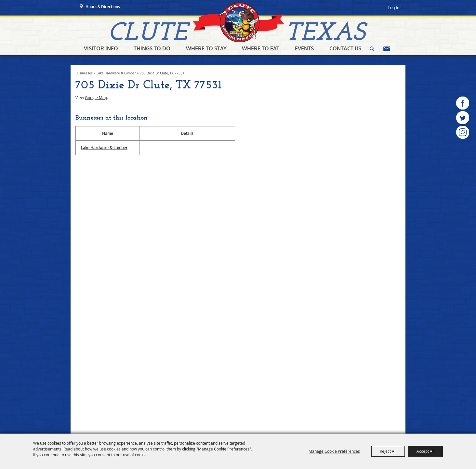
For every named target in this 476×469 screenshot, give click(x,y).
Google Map (96, 97)
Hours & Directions (103, 6)
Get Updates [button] (386, 49)
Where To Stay (206, 48)
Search (372, 49)
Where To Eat (260, 48)
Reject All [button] (388, 451)
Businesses (84, 73)
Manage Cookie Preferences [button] (334, 451)
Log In (393, 7)
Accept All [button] (425, 451)
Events (304, 48)
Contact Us (345, 48)
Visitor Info (101, 48)
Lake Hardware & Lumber (116, 73)
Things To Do (152, 48)
